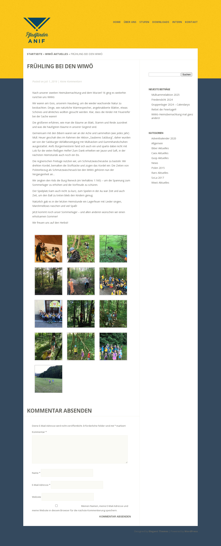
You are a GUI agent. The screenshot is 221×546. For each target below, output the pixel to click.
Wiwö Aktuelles (56, 54)
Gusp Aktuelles (160, 158)
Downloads (160, 22)
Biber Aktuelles (160, 148)
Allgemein (157, 143)
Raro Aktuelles (159, 172)
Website (36, 501)
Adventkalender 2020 (163, 138)
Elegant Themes (158, 535)
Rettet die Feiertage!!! (163, 109)
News (154, 163)
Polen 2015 (158, 168)
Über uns (130, 22)
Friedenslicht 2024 (162, 99)
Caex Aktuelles (159, 153)
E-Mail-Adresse (41, 489)
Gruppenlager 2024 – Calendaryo (170, 104)
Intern (177, 22)
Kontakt (191, 22)
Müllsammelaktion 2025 (165, 94)
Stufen (144, 22)
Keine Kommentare (71, 81)
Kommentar (39, 432)
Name (36, 477)
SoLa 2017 (157, 177)
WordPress (191, 535)
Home (117, 22)
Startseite (34, 54)
